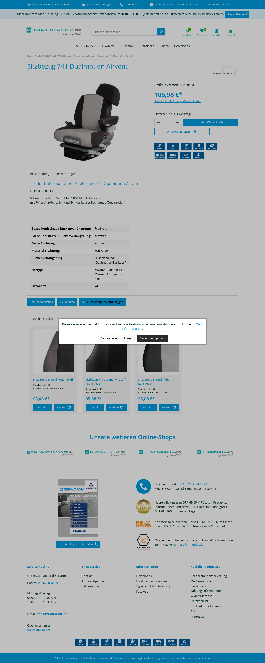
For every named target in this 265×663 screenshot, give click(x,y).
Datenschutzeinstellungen (116, 338)
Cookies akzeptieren (152, 338)
